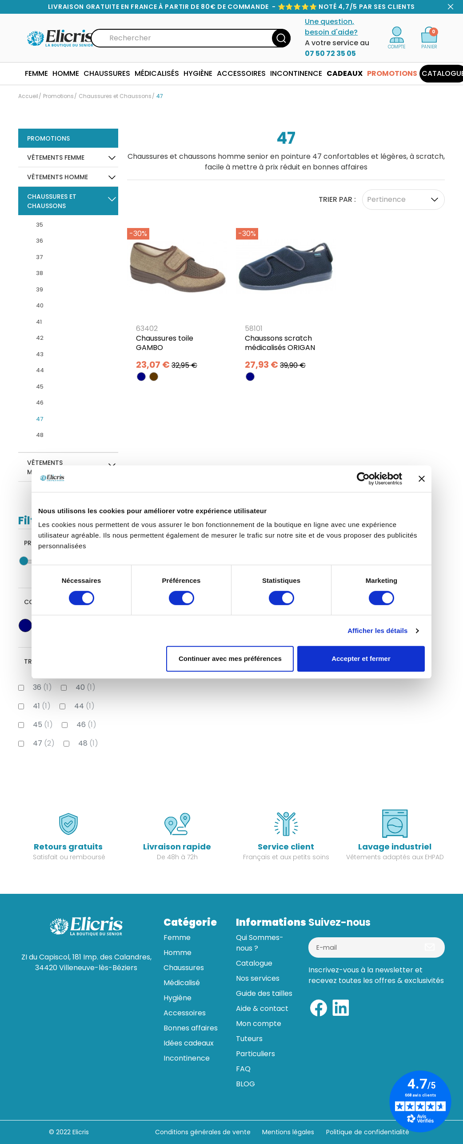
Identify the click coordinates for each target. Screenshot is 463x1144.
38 (39, 273)
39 (39, 289)
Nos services (257, 978)
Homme (178, 952)
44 (40, 370)
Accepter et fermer (361, 658)
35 (39, 224)
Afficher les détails (377, 630)
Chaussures (184, 968)
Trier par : (337, 199)
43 (40, 354)
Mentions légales (289, 1132)
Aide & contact (262, 1008)
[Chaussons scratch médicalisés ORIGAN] (286, 296)
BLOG (245, 1084)
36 (39, 240)
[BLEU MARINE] (141, 376)
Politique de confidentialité (367, 1132)
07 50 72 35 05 (330, 53)
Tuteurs (249, 1039)
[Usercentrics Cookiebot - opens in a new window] (363, 478)
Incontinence (187, 1058)
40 (40, 305)
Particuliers (255, 1054)
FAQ (243, 1069)
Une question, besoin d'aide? (331, 26)
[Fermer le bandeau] (422, 479)
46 (40, 402)
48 (40, 435)
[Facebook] (318, 1007)
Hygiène (178, 998)
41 (39, 322)
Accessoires (185, 1013)
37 (39, 257)
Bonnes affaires (191, 1028)
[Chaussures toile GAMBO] (177, 296)
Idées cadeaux (189, 1043)
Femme (177, 937)
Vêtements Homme (57, 177)
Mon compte (258, 1023)
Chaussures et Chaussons (51, 201)
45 (40, 386)
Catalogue (254, 963)
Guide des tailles (264, 993)
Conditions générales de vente (203, 1132)
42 (40, 338)
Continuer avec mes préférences (230, 658)
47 (39, 419)
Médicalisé (182, 983)
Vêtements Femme (55, 157)
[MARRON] (153, 376)
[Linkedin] (341, 1007)
